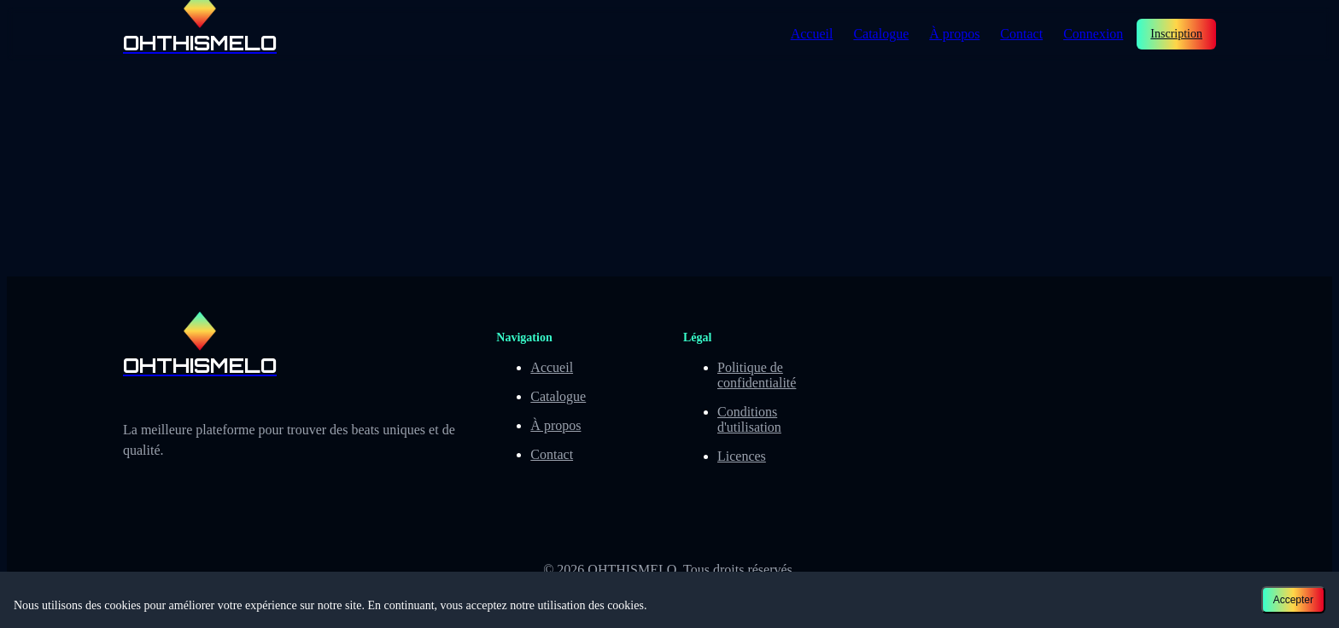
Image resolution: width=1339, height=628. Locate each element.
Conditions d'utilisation (749, 419)
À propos (954, 33)
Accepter (1293, 600)
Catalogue (881, 33)
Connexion (1093, 33)
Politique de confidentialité (756, 375)
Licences (741, 456)
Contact (1021, 33)
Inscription (1176, 33)
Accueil (812, 33)
